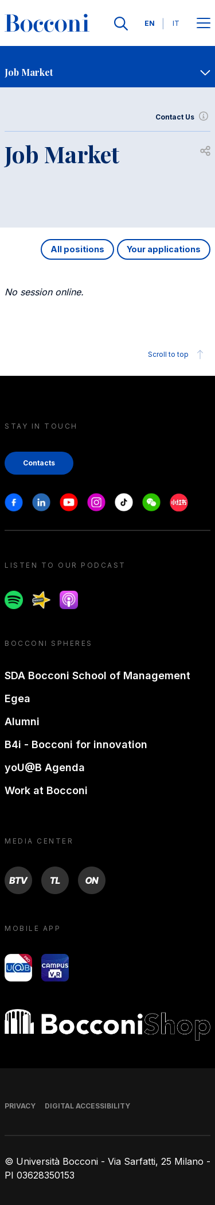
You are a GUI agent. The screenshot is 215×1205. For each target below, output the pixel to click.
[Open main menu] (203, 24)
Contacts (39, 463)
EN (149, 23)
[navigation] (107, 66)
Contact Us (182, 117)
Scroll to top (177, 354)
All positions (77, 249)
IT (176, 23)
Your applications (164, 249)
